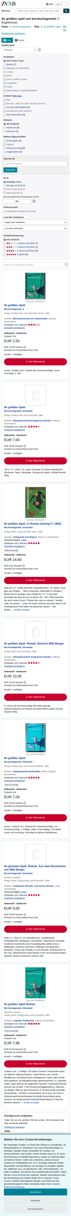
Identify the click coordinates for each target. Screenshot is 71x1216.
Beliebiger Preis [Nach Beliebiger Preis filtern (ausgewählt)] (12, 182)
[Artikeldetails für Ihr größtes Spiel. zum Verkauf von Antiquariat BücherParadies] (35, 737)
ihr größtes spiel (52, 26)
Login (58, 4)
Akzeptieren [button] (35, 1192)
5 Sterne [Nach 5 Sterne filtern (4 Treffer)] (17, 254)
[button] (66, 264)
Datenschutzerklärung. (14, 1187)
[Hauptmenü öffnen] (6, 11)
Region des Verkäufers (15, 222)
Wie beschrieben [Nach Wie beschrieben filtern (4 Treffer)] (14, 114)
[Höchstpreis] (25, 201)
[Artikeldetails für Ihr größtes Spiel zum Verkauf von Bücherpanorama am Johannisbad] (35, 285)
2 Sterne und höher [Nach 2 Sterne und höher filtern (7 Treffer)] (22, 243)
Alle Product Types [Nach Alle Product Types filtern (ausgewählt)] (13, 61)
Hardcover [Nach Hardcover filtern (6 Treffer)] (11, 127)
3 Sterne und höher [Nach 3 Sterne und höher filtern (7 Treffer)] (22, 247)
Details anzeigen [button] (22, 610)
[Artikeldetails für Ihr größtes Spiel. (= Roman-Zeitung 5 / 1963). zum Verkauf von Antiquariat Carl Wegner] (35, 502)
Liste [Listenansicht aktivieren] (7, 40)
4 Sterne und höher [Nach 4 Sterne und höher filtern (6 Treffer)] (22, 251)
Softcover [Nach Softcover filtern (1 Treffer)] (10, 131)
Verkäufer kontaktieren (14, 328)
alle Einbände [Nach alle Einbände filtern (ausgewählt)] (11, 124)
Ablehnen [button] (35, 1200)
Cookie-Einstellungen (21, 1175)
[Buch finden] (66, 11)
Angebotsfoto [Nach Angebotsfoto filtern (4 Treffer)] (12, 152)
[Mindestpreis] (8, 201)
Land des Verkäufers (14, 228)
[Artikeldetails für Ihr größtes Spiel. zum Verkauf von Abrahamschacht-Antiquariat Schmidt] (35, 395)
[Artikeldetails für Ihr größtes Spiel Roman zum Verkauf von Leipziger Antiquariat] (35, 982)
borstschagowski (21, 26)
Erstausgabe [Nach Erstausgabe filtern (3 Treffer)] (12, 140)
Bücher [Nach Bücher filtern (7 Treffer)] (9, 64)
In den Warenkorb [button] (35, 361)
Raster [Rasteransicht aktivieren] (19, 40)
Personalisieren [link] (35, 1209)
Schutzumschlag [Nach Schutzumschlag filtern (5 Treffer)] (14, 148)
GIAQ (23, 540)
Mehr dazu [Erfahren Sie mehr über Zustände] (17, 96)
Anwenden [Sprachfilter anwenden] (10, 170)
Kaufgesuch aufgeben (14, 1127)
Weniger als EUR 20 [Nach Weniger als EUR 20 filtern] (14, 185)
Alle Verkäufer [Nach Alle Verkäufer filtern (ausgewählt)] (13, 239)
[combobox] (39, 11)
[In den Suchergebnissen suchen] (35, 264)
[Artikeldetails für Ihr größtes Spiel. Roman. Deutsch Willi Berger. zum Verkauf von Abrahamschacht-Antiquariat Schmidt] (35, 631)
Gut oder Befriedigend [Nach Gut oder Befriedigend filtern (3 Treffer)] (16, 107)
